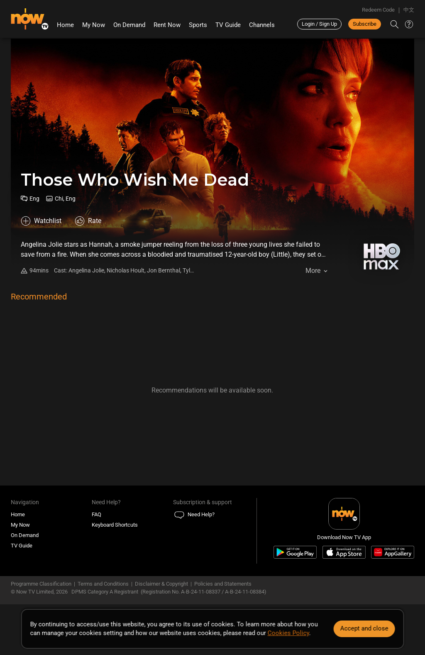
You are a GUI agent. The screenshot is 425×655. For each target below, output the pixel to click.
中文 (408, 10)
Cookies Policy (288, 633)
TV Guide (228, 25)
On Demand (129, 25)
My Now (93, 25)
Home (65, 25)
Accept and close (364, 628)
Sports (198, 25)
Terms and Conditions (103, 584)
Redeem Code (378, 10)
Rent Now (167, 25)
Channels (262, 25)
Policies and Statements (223, 584)
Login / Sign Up (319, 24)
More (312, 271)
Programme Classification (41, 584)
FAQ (96, 514)
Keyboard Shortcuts (115, 525)
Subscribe (364, 24)
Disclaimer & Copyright (161, 584)
